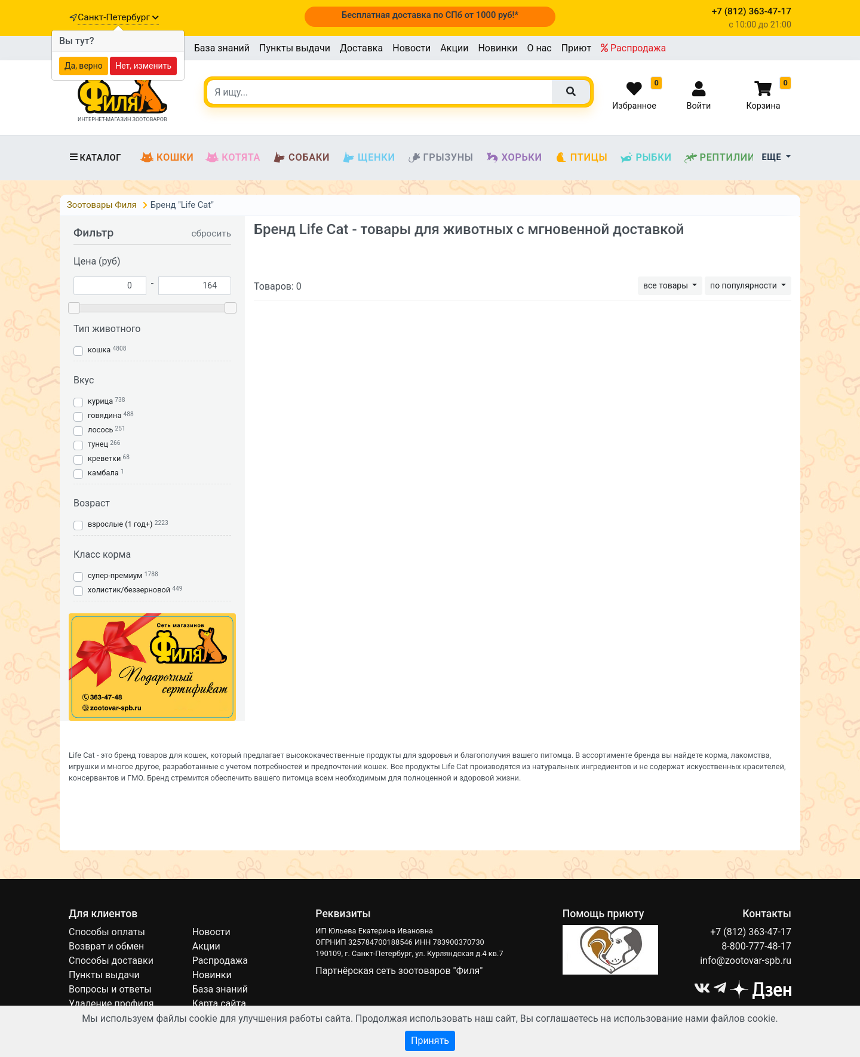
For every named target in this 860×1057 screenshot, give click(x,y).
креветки (104, 458)
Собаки (301, 158)
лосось (100, 429)
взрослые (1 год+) (120, 524)
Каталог (95, 157)
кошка (99, 349)
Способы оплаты (107, 932)
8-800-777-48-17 (756, 946)
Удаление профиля (111, 1003)
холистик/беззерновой (129, 589)
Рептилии (719, 158)
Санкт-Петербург (118, 17)
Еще (773, 157)
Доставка (361, 48)
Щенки (368, 158)
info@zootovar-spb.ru (745, 960)
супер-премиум (115, 575)
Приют (576, 48)
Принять (430, 1040)
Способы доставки (111, 960)
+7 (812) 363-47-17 (750, 932)
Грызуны (440, 158)
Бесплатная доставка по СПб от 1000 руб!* (430, 15)
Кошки (167, 158)
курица (100, 401)
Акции (454, 48)
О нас (539, 48)
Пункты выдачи (294, 48)
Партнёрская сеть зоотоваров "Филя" (399, 970)
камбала (103, 472)
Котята (232, 158)
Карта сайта (219, 1003)
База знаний (222, 48)
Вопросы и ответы (110, 989)
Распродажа (633, 48)
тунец (98, 444)
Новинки (497, 48)
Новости (411, 48)
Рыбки (645, 158)
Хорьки (514, 158)
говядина (104, 415)
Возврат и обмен (106, 946)
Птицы (581, 158)
